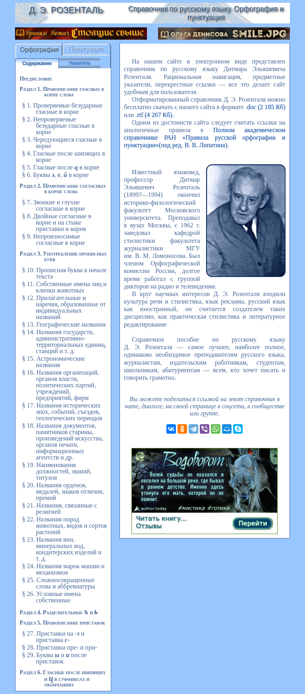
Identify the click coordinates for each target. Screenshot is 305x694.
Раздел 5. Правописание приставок (62, 623)
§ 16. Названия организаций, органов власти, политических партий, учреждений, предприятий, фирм (60, 385)
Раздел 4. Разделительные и (58, 612)
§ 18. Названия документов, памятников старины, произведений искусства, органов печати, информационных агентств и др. (62, 441)
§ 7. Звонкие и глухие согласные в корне (53, 205)
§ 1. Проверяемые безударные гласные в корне (62, 108)
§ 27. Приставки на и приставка (53, 636)
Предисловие (35, 79)
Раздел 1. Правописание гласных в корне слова (61, 92)
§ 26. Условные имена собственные (51, 597)
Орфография (38, 49)
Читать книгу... (161, 518)
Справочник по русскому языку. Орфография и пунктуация (206, 13)
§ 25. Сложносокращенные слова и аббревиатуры (58, 583)
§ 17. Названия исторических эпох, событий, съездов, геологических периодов (62, 411)
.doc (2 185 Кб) (265, 107)
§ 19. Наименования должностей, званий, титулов (56, 471)
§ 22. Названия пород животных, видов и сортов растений (64, 525)
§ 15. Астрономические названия (53, 361)
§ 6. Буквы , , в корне (55, 174)
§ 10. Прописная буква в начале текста (64, 273)
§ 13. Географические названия (64, 324)
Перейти (252, 523)
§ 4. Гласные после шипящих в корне (63, 156)
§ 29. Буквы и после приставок (54, 658)
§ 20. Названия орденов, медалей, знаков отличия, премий (63, 491)
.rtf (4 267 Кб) (153, 115)
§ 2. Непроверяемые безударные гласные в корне (58, 125)
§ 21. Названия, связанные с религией (59, 508)
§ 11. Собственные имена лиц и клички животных (64, 287)
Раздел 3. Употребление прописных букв (62, 256)
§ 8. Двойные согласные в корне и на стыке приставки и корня (56, 222)
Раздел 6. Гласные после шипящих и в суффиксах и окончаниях (62, 678)
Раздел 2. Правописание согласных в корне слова (62, 188)
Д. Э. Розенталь (66, 10)
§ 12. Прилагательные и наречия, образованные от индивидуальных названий (64, 307)
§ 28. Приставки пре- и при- (59, 647)
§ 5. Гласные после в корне (60, 167)
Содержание (37, 63)
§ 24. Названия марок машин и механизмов (63, 569)
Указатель (80, 63)
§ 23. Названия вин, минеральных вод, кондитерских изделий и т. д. (61, 549)
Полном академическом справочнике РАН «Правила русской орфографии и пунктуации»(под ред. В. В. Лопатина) (205, 137)
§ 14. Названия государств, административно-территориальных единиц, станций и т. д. (64, 341)
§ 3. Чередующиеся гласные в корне (62, 142)
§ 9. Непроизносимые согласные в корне (53, 239)
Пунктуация (86, 49)
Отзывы (149, 526)
